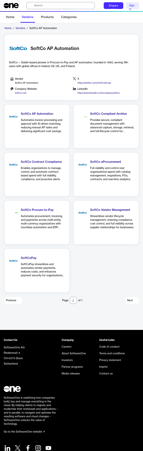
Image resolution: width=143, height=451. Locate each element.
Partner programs (72, 367)
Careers (66, 347)
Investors (67, 360)
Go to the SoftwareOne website (24, 432)
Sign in (131, 6)
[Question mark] (98, 5)
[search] (60, 5)
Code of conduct (109, 347)
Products (47, 17)
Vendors (28, 17)
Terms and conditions (112, 353)
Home (10, 17)
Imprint (103, 367)
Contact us (106, 373)
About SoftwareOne (74, 353)
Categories (69, 17)
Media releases (71, 373)
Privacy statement (110, 360)
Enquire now (113, 6)
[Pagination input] (73, 300)
